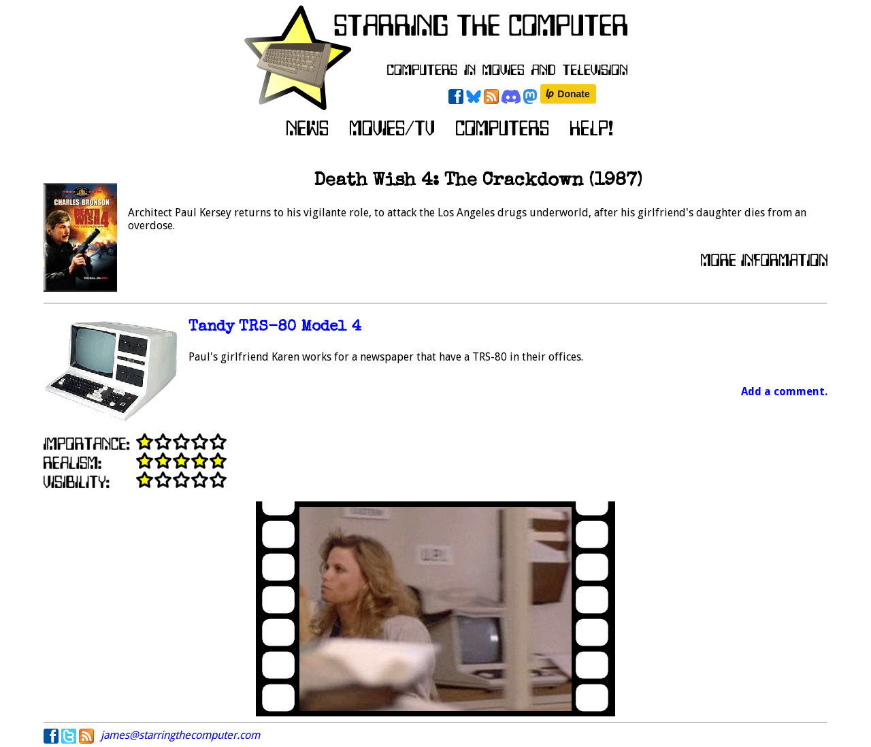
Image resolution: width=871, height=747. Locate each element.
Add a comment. (784, 391)
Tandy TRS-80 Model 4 (274, 327)
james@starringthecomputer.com (180, 735)
